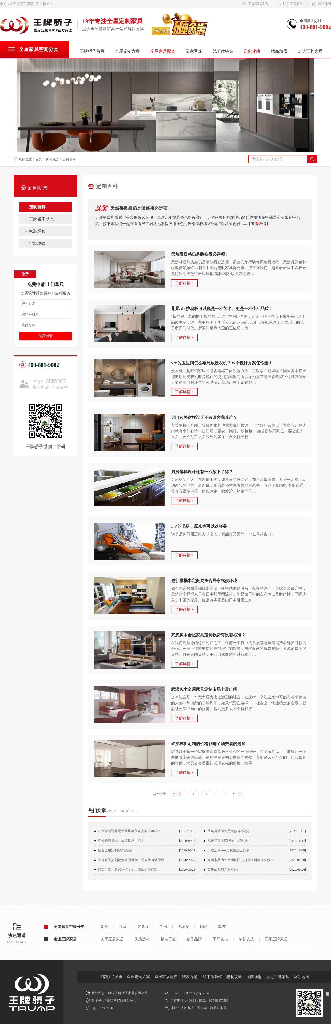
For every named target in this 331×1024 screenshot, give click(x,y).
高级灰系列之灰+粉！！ (224, 870)
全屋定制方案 (127, 51)
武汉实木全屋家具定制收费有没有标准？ (208, 635)
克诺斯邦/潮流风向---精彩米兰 (229, 841)
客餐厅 (143, 927)
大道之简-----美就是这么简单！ (230, 850)
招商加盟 (279, 51)
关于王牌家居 (112, 939)
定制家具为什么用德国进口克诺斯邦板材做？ (240, 860)
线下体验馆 (223, 51)
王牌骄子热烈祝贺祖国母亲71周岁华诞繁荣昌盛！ (131, 861)
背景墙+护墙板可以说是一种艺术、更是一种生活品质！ (222, 308)
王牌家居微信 (255, 4)
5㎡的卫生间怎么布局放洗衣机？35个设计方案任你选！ (222, 363)
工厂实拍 (220, 939)
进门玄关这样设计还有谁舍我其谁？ (204, 417)
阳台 (204, 927)
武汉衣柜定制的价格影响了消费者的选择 (208, 744)
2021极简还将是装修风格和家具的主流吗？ (129, 831)
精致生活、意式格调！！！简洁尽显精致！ (129, 870)
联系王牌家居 (290, 4)
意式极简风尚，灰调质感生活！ (121, 841)
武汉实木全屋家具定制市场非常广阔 (204, 689)
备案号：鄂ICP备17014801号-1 (114, 1000)
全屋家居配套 (166, 977)
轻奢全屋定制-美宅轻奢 (115, 850)
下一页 (237, 794)
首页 (38, 159)
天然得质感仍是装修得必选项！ (141, 208)
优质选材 (142, 939)
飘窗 (222, 927)
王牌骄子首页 (92, 51)
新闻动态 (52, 159)
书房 (163, 927)
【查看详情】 (258, 224)
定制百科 (69, 159)
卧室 (123, 927)
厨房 (104, 927)
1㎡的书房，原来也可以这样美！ (201, 526)
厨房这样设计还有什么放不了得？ (202, 472)
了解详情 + (184, 283)
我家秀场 (194, 51)
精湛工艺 (168, 939)
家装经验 (37, 231)
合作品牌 (194, 939)
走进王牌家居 (310, 51)
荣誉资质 (246, 939)
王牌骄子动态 (41, 219)
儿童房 (183, 927)
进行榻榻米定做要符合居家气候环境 (204, 580)
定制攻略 (252, 51)
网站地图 (321, 4)
